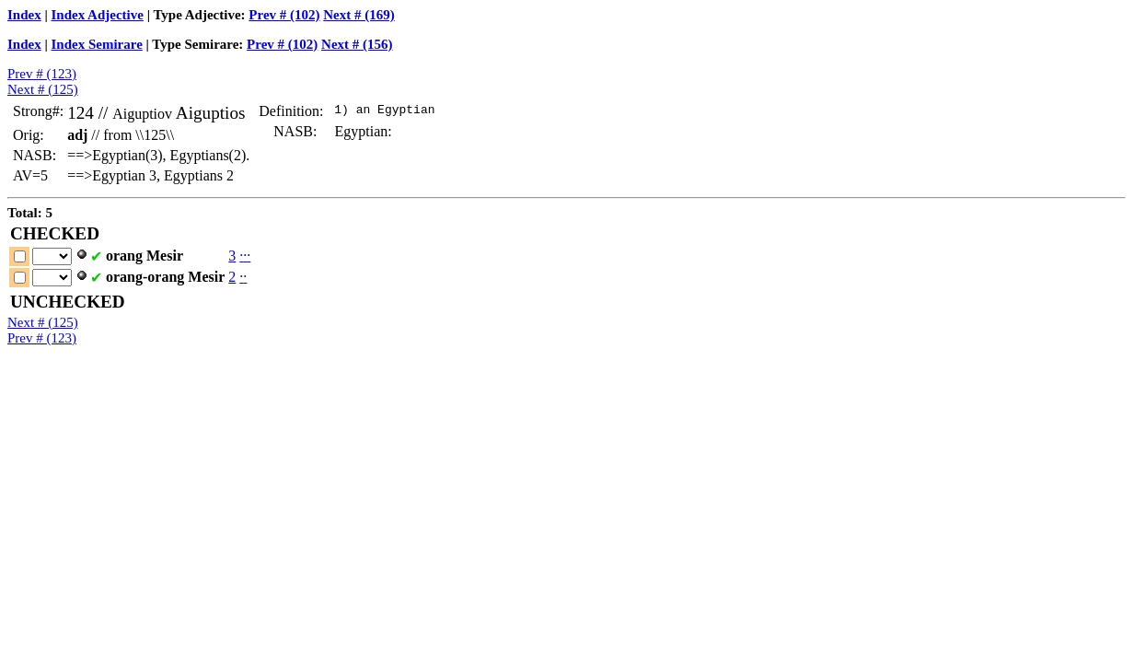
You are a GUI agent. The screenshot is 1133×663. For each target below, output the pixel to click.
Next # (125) (42, 89)
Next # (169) (358, 14)
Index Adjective (98, 14)
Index (24, 14)
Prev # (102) (284, 14)
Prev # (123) (41, 73)
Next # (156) (356, 44)
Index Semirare (97, 44)
